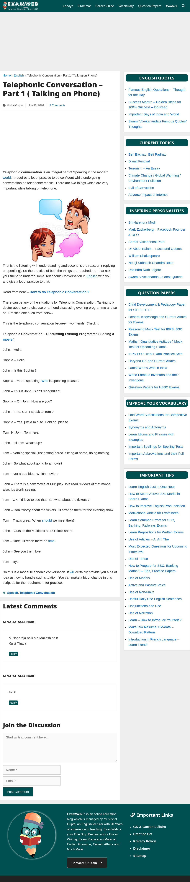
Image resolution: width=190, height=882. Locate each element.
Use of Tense (138, 559)
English (19, 75)
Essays (68, 6)
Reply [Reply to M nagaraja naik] (13, 653)
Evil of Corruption (141, 188)
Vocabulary (126, 6)
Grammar (84, 6)
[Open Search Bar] (183, 6)
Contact (171, 6)
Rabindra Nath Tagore (144, 270)
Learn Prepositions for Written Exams (156, 532)
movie (7, 339)
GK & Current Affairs (149, 826)
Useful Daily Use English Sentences (155, 599)
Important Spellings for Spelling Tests (155, 446)
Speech (12, 593)
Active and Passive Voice (147, 585)
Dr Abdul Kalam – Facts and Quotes (155, 249)
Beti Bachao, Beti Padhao (147, 154)
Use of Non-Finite (141, 592)
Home (7, 75)
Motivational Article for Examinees (153, 513)
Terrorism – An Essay (144, 168)
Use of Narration (140, 613)
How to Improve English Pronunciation (156, 506)
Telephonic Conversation (37, 593)
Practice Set (142, 834)
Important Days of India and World (153, 114)
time (51, 541)
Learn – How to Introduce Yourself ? (154, 620)
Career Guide (104, 6)
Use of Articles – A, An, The (148, 539)
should (47, 520)
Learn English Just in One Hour (151, 487)
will (72, 572)
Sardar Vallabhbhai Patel (146, 242)
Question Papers (149, 6)
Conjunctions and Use (144, 606)
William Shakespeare (144, 256)
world (7, 177)
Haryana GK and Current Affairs (152, 361)
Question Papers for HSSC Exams (153, 387)
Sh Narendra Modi (141, 222)
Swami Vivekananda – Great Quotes (155, 277)
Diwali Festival (139, 161)
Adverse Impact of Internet (148, 195)
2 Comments (57, 105)
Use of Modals (139, 578)
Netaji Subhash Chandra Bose (150, 263)
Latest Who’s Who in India (147, 368)
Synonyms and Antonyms (147, 427)
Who (44, 381)
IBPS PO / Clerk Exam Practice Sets (155, 354)
